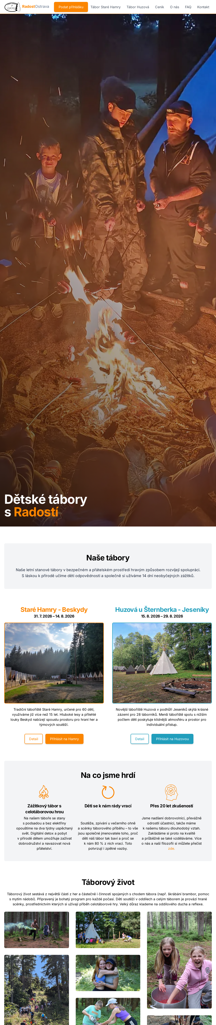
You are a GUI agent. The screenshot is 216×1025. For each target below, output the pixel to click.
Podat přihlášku (71, 7)
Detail (33, 740)
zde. (171, 849)
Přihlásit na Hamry (64, 740)
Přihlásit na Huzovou (172, 740)
